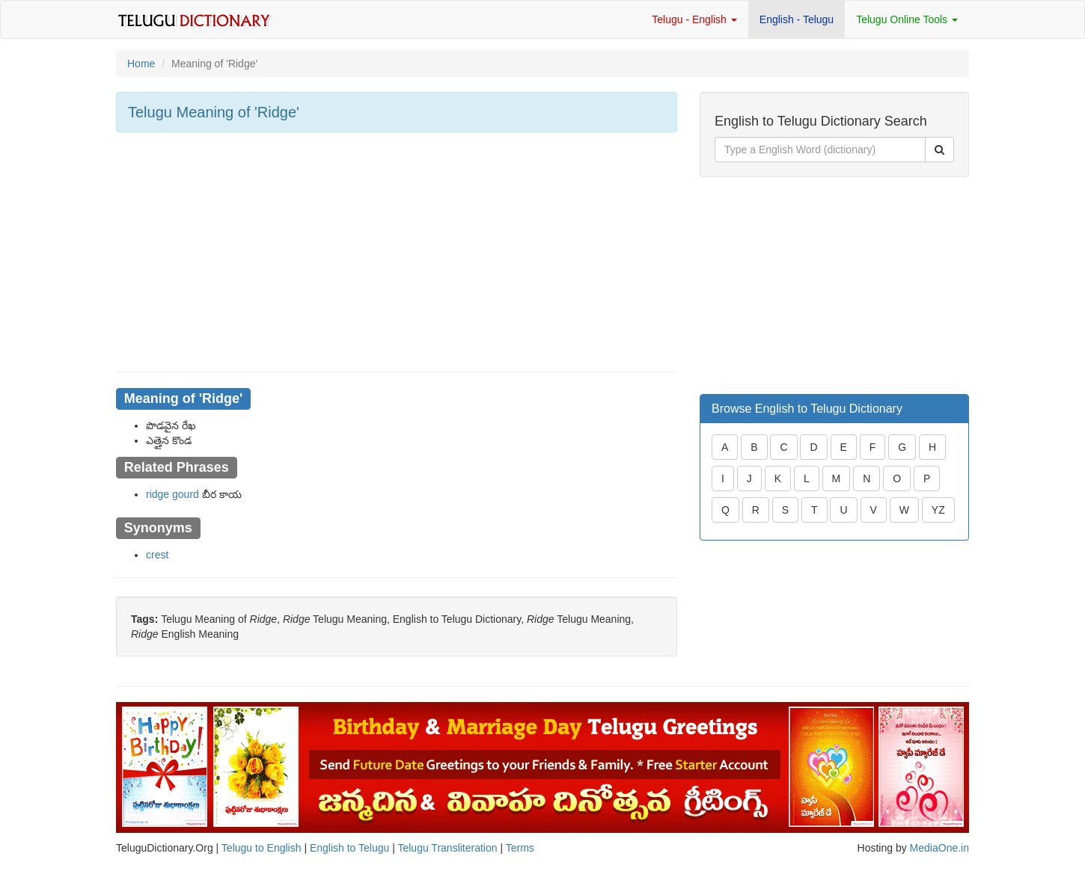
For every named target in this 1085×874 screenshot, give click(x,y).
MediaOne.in (939, 848)
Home (141, 64)
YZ (938, 510)
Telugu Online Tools (907, 19)
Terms (520, 848)
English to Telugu (349, 848)
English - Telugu (797, 19)
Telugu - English (694, 19)
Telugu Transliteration (447, 848)
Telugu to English (261, 848)
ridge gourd (172, 494)
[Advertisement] (396, 252)
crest (157, 555)
